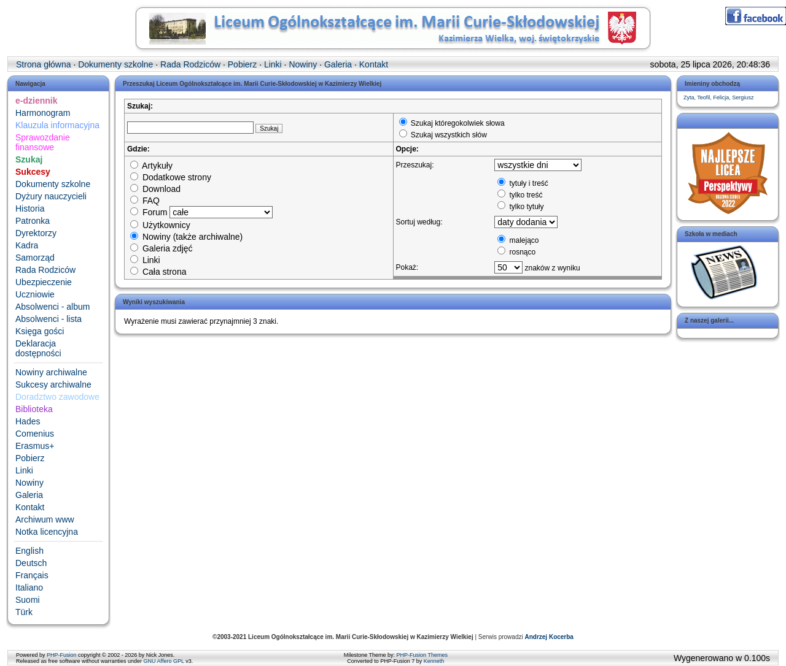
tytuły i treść (522, 183)
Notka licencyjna (46, 532)
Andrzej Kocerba (548, 636)
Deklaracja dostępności (38, 348)
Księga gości (39, 331)
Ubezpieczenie (43, 282)
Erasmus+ (34, 446)
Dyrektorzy (35, 233)
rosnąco (516, 252)
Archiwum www (44, 519)
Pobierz (29, 458)
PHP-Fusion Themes (422, 655)
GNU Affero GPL (164, 661)
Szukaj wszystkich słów (443, 135)
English (29, 551)
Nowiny (29, 483)
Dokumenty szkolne (52, 184)
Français (32, 575)
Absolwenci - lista (48, 319)
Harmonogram (42, 113)
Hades (27, 421)
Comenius (34, 433)
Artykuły (151, 165)
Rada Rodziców (45, 270)
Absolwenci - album (52, 307)
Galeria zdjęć (161, 248)
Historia (29, 208)
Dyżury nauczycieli (51, 196)
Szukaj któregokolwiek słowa (452, 123)
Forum (148, 212)
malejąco (518, 240)
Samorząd (35, 257)
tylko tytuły (520, 206)
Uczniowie (35, 294)
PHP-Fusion (62, 655)
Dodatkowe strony (170, 177)
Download (155, 189)
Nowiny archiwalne (51, 372)
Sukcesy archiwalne (53, 384)
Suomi (27, 600)
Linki (24, 470)
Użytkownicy (160, 225)
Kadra (26, 245)
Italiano (29, 587)
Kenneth (434, 661)
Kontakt (29, 507)
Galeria (29, 495)
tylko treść (519, 195)
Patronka (32, 221)
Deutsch (31, 563)
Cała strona (158, 272)
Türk (24, 612)
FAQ (145, 200)
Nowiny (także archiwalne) (186, 237)
